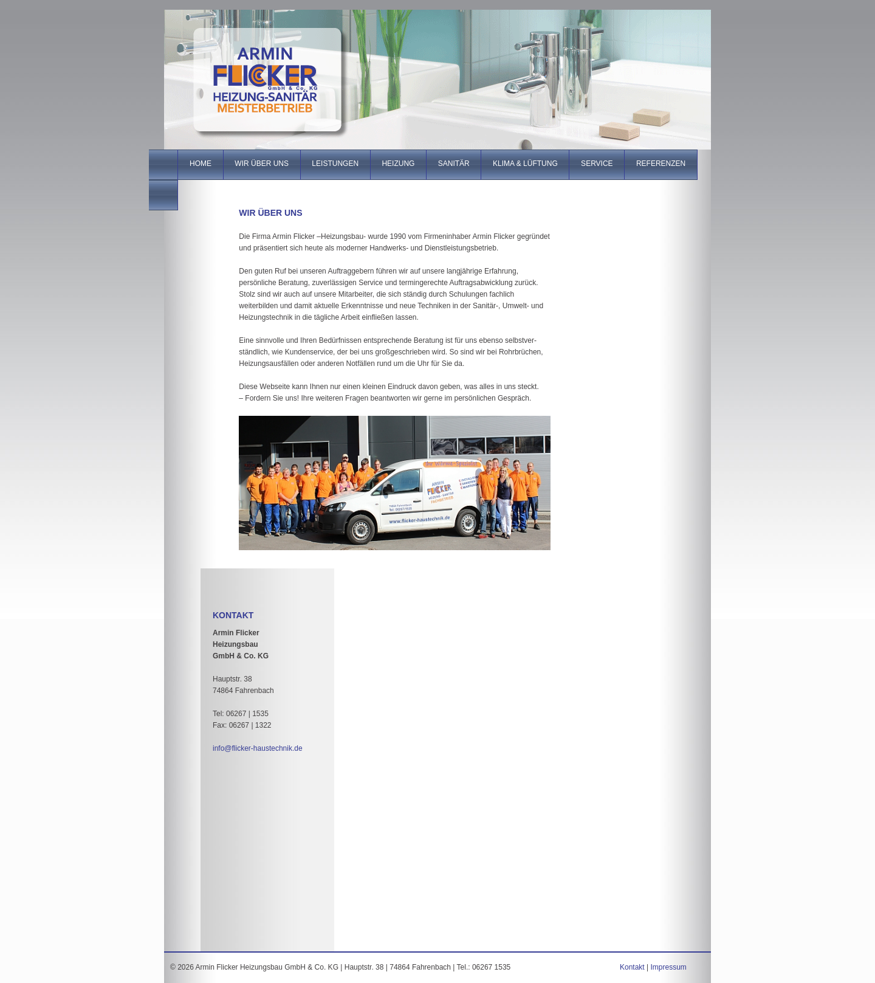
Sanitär (453, 163)
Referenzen (661, 163)
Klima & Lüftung (525, 163)
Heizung (398, 163)
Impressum (669, 967)
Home (200, 163)
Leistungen (335, 163)
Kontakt (632, 967)
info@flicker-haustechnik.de (258, 748)
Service (597, 163)
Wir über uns (262, 163)
